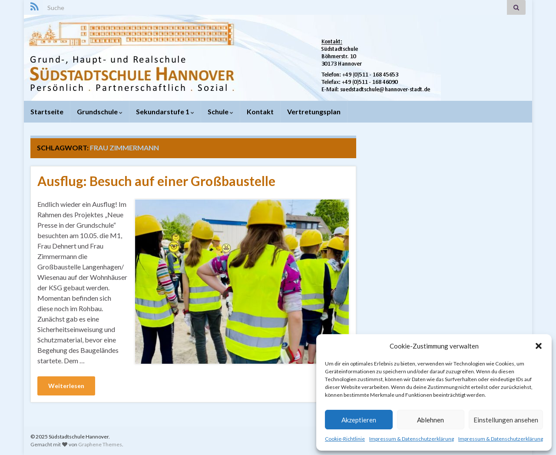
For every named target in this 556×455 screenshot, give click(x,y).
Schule (220, 111)
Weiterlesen (66, 385)
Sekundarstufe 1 (165, 111)
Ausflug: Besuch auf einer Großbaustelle (156, 181)
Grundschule (99, 111)
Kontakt (260, 111)
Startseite (46, 111)
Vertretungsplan (314, 111)
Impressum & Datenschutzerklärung (411, 438)
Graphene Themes (100, 444)
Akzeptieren (358, 420)
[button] (538, 346)
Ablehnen (430, 420)
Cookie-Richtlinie (345, 438)
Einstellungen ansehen (505, 420)
